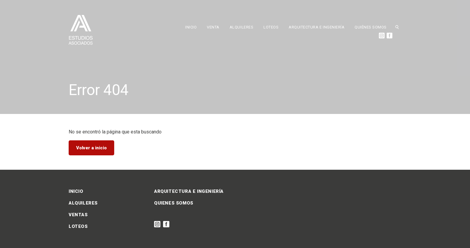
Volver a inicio (91, 148)
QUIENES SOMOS (173, 203)
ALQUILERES (241, 27)
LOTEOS (270, 27)
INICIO (191, 27)
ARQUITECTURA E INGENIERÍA (316, 27)
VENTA (213, 27)
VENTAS (78, 214)
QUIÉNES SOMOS (371, 27)
